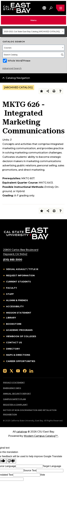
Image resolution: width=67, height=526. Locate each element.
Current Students (18, 281)
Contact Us (14, 342)
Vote (42, 474)
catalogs (21, 431)
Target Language (52, 466)
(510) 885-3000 (12, 259)
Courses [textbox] (7, 48)
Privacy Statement (14, 382)
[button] (44, 7)
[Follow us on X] (11, 370)
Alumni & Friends (17, 300)
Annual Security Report (17, 393)
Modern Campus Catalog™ (41, 435)
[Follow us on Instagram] (5, 370)
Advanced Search (12, 68)
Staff (10, 294)
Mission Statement (18, 312)
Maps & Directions (18, 355)
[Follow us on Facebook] (25, 370)
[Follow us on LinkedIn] (31, 370)
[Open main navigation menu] (60, 8)
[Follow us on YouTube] (18, 370)
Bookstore (13, 324)
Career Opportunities (20, 361)
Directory (13, 348)
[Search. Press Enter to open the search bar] (51, 8)
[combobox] (33, 31)
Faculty (11, 288)
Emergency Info (12, 388)
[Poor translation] (11, 461)
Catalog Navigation (18, 78)
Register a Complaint (15, 405)
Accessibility (15, 306)
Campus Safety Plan (14, 399)
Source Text (30, 470)
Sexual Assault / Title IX (22, 269)
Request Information (20, 275)
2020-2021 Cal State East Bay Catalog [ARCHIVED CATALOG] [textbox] (32, 31)
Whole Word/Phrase (19, 60)
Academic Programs (19, 330)
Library (11, 317)
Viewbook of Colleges (21, 336)
